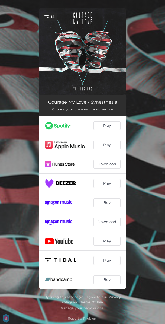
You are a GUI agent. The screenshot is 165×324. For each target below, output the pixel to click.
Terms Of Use (91, 302)
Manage (67, 308)
